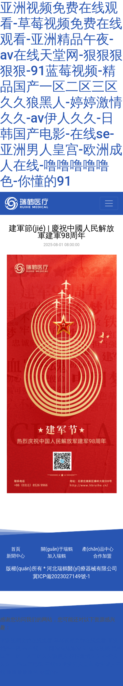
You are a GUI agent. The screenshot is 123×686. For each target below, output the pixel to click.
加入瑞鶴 (56, 556)
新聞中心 (16, 556)
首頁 (15, 549)
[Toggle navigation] (109, 203)
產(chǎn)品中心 (98, 549)
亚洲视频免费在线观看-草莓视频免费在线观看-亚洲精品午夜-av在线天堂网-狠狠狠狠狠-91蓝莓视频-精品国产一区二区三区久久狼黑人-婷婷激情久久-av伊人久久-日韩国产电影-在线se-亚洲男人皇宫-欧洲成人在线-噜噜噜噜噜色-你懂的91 (61, 94)
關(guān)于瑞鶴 (57, 549)
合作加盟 (102, 556)
